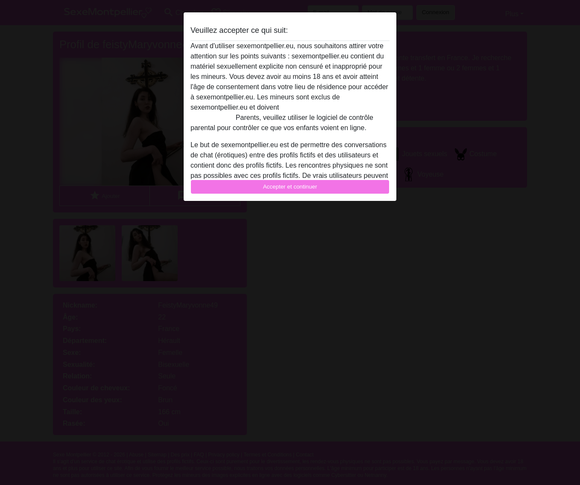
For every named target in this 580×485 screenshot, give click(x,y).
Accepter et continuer (290, 186)
